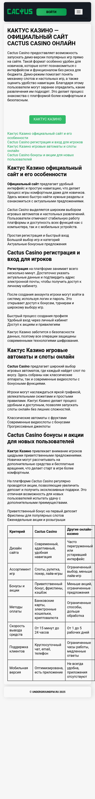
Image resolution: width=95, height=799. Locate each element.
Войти (51, 12)
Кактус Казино (47, 119)
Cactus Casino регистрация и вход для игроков (45, 142)
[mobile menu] (79, 12)
